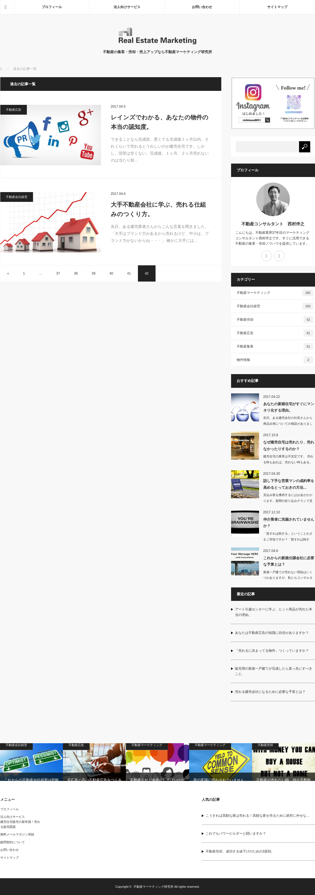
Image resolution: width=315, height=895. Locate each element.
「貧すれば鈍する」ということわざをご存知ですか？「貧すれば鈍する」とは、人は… (287, 539)
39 (93, 273)
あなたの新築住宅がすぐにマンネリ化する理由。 (288, 407)
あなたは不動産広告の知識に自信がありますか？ (272, 633)
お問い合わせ (202, 7)
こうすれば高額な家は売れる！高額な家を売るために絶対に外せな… (258, 816)
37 (58, 273)
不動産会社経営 (16, 197)
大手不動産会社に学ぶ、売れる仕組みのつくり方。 (158, 209)
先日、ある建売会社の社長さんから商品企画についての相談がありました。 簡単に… (287, 423)
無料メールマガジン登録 (17, 834)
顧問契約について (12, 842)
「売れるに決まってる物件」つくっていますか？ (272, 651)
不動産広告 (13, 109)
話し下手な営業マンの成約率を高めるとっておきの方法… (288, 484)
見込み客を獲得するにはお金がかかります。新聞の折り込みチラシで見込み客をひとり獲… (287, 500)
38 (75, 273)
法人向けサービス (127, 7)
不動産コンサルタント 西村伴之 (272, 223)
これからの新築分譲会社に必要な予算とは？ (288, 561)
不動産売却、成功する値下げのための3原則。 (240, 851)
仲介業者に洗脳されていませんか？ (288, 522)
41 (129, 273)
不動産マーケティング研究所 (153, 886)
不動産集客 (275, 346)
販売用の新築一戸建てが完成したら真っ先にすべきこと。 (273, 671)
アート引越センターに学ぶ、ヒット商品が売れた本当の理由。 (273, 612)
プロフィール (52, 7)
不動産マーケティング (275, 292)
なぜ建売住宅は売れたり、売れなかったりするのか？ (288, 445)
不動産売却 (275, 319)
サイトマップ (277, 7)
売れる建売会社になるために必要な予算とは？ (270, 692)
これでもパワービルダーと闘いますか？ (236, 833)
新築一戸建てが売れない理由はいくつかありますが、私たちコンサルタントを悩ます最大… (287, 577)
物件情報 (275, 359)
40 (111, 273)
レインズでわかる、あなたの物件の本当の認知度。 (159, 122)
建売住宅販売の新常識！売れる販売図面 (20, 824)
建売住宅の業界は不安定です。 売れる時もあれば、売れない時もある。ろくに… (288, 462)
